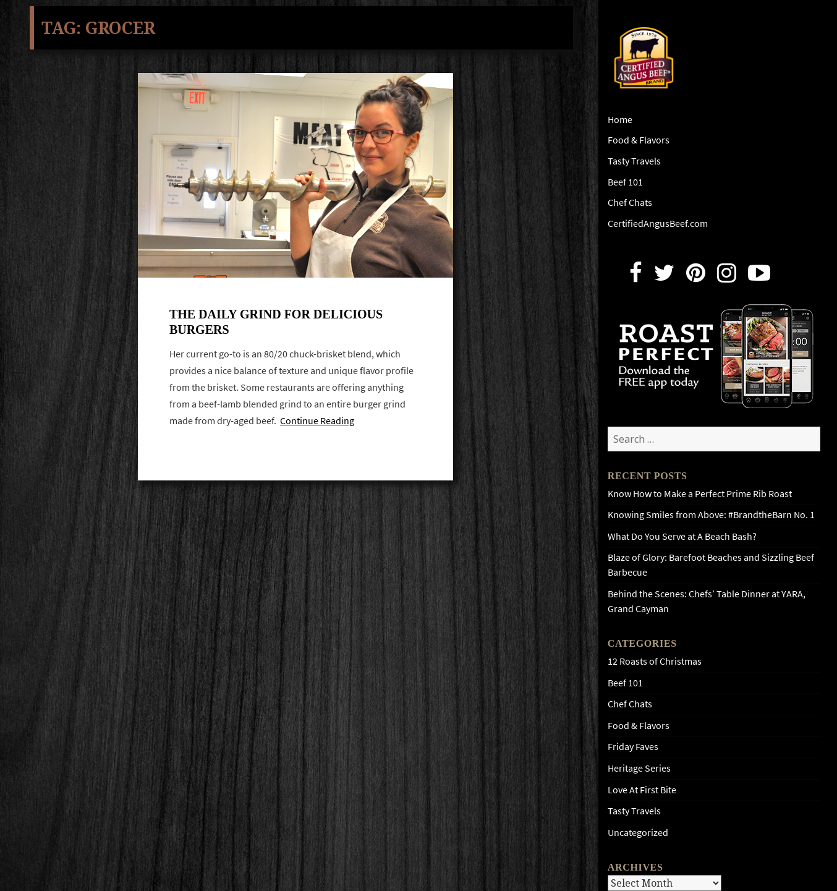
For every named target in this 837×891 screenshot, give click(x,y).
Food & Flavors (638, 140)
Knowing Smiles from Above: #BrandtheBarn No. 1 (711, 514)
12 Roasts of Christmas (655, 661)
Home (620, 119)
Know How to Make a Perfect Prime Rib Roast (700, 493)
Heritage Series (639, 768)
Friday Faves (633, 746)
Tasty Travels (634, 161)
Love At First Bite (642, 789)
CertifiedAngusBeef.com (658, 223)
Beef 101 (625, 182)
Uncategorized (638, 832)
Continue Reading (317, 422)
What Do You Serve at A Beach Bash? (682, 536)
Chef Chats (630, 202)
